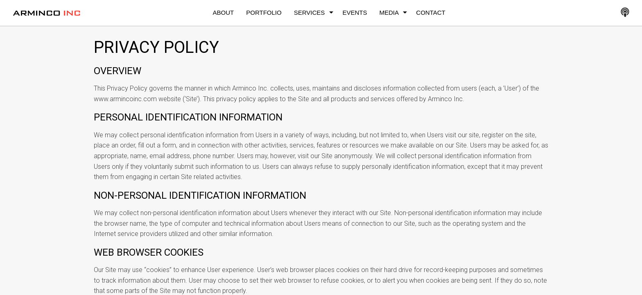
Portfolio (263, 12)
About (223, 12)
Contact (430, 12)
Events (354, 12)
